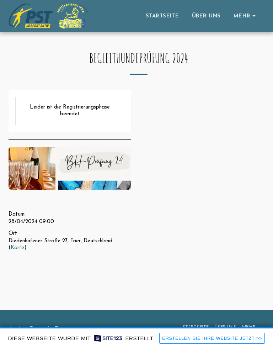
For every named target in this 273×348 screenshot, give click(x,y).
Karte (17, 248)
